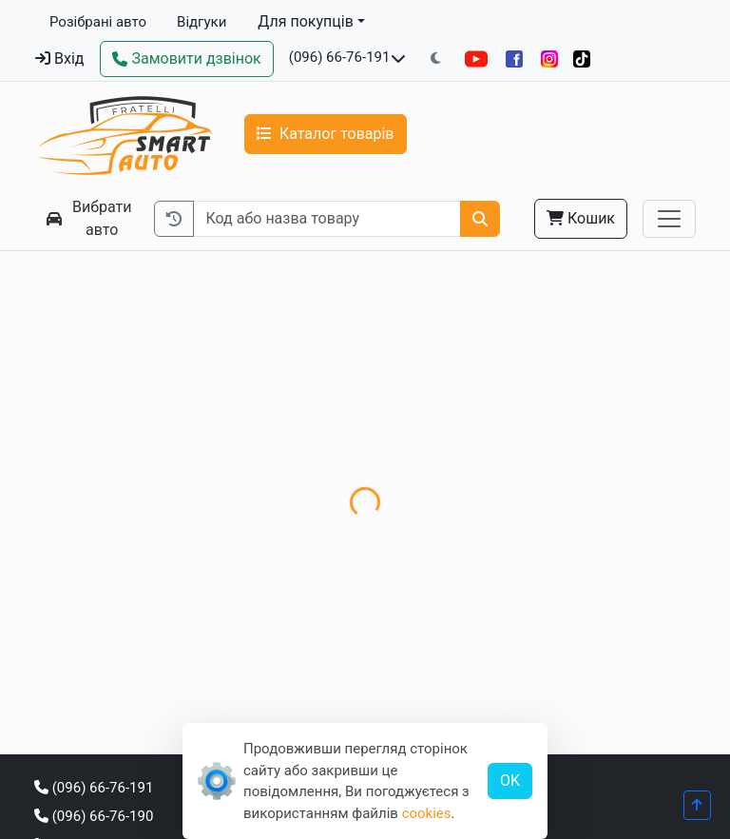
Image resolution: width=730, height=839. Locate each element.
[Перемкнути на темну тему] (436, 58)
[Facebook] (514, 58)
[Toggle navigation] (669, 219)
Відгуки (201, 21)
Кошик (581, 218)
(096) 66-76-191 (340, 57)
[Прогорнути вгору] (697, 805)
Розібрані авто (97, 21)
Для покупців (306, 21)
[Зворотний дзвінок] (186, 59)
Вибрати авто (89, 218)
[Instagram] (549, 58)
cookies (426, 813)
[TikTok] (581, 58)
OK (510, 780)
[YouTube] (476, 58)
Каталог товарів (325, 134)
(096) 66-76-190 (93, 816)
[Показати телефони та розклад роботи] (398, 59)
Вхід (59, 58)
